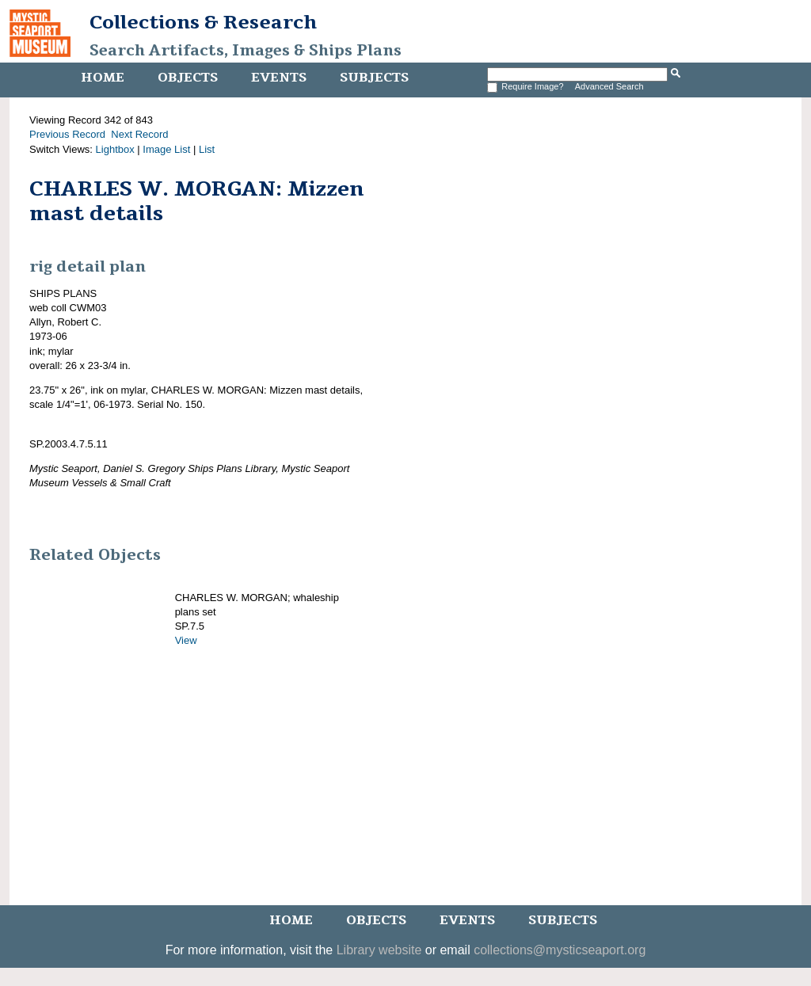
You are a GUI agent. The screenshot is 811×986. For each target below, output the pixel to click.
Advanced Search (609, 86)
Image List (166, 149)
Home (102, 77)
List (207, 149)
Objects (188, 77)
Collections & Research (203, 22)
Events (279, 77)
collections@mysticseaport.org (559, 950)
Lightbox (115, 149)
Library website (379, 950)
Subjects (374, 77)
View (186, 640)
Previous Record (67, 134)
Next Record (139, 134)
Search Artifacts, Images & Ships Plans (245, 50)
